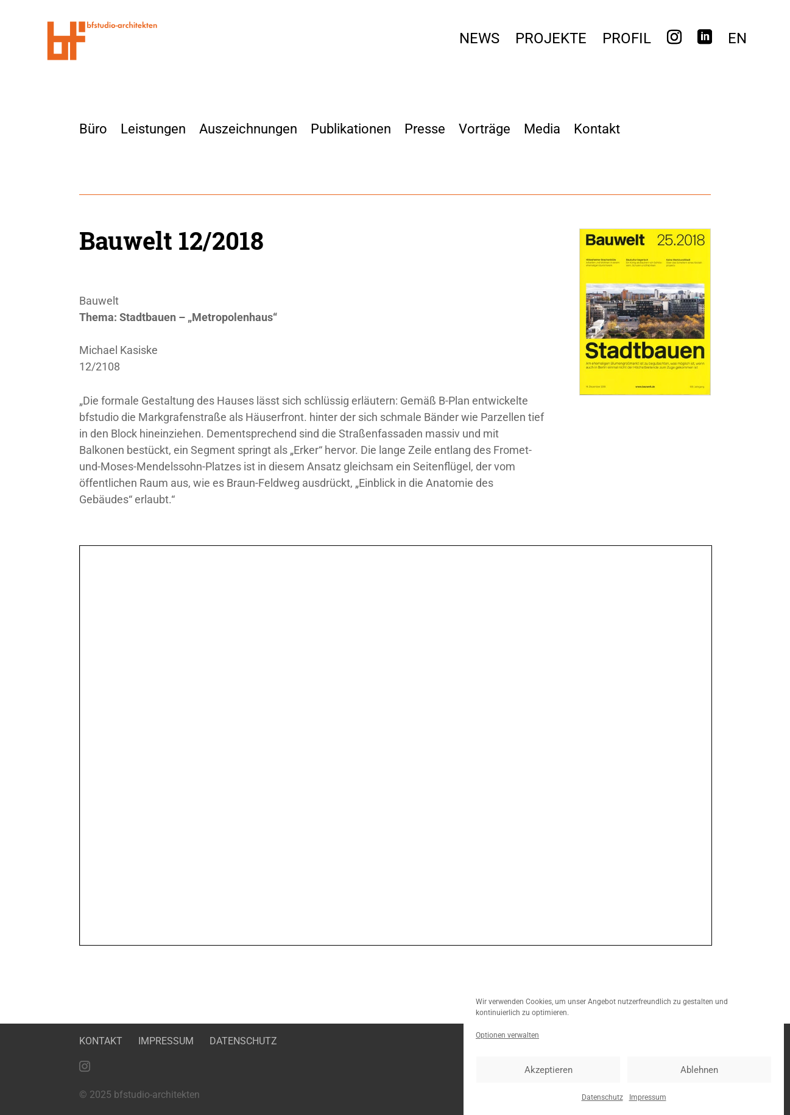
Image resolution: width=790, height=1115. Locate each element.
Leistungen (153, 128)
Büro (93, 128)
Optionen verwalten (507, 1035)
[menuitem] (737, 41)
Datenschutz (602, 1097)
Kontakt (597, 128)
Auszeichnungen (248, 128)
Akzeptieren (548, 1069)
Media (542, 128)
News (479, 40)
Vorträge (484, 128)
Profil (626, 40)
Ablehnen (699, 1069)
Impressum (647, 1097)
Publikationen (351, 128)
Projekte (551, 40)
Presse (424, 128)
